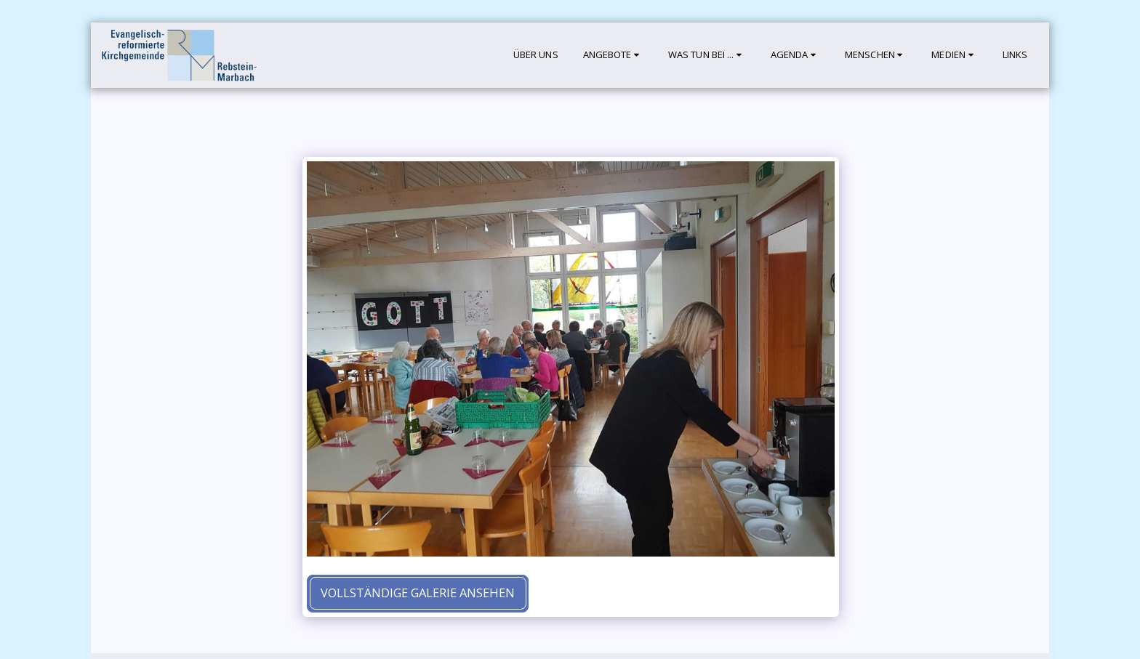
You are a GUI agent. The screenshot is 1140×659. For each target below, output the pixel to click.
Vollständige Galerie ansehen (418, 592)
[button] (613, 55)
